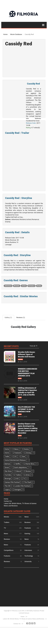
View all (32, 346)
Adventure (8, 286)
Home (5, 34)
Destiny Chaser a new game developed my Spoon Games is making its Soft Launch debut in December (27, 428)
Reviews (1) (20, 317)
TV (5, 528)
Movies (6, 517)
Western (16, 286)
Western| (22, 219)
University (27, 561)
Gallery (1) (8, 317)
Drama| (7, 222)
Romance (31, 286)
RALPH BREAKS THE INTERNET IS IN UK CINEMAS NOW (26, 409)
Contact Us (8, 501)
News (19, 378)
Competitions (8, 550)
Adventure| (15, 219)
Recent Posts (11, 346)
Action (24, 286)
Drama (39, 286)
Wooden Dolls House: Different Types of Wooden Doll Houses (26, 354)
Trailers (6, 522)
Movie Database (16, 34)
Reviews (27, 522)
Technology (28, 556)
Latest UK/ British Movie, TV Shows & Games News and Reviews (23, 619)
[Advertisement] (23, 586)
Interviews (28, 550)
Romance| (35, 219)
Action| (28, 219)
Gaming (20, 359)
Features (27, 528)
